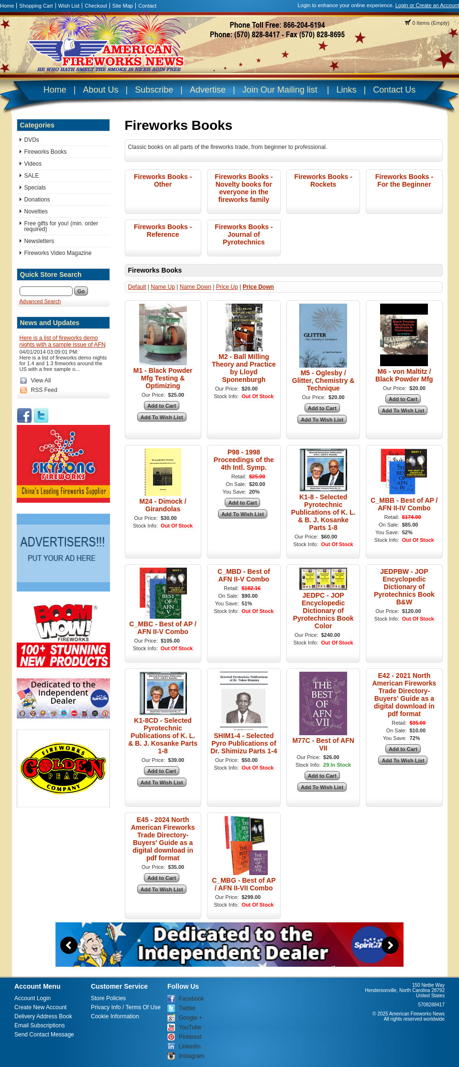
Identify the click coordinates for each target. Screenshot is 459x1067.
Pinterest (190, 1037)
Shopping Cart (36, 6)
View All (41, 380)
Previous (68, 945)
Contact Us (394, 90)
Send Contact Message (44, 1034)
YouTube (190, 1027)
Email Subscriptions (39, 1025)
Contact (147, 6)
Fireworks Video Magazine (58, 253)
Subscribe (154, 90)
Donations (37, 199)
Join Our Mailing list (279, 90)
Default (137, 287)
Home (7, 6)
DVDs (31, 140)
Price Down (257, 287)
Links (346, 90)
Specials (35, 187)
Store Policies (108, 998)
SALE (31, 175)
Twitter (187, 1008)
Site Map (122, 6)
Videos (33, 163)
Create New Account (40, 1007)
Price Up (227, 287)
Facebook (191, 998)
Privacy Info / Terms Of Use (126, 1007)
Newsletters (39, 241)
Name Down (195, 287)
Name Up (163, 287)
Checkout (96, 6)
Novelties (36, 211)
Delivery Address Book (43, 1016)
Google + (190, 1017)
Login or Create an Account (427, 5)
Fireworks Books (45, 151)
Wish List (69, 6)
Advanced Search (40, 301)
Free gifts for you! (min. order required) (61, 226)
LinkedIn (189, 1046)
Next (390, 945)
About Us (100, 90)
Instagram (191, 1056)
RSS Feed (44, 390)
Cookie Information (115, 1016)
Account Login (32, 998)
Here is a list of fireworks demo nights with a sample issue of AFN (63, 341)
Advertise (208, 90)
